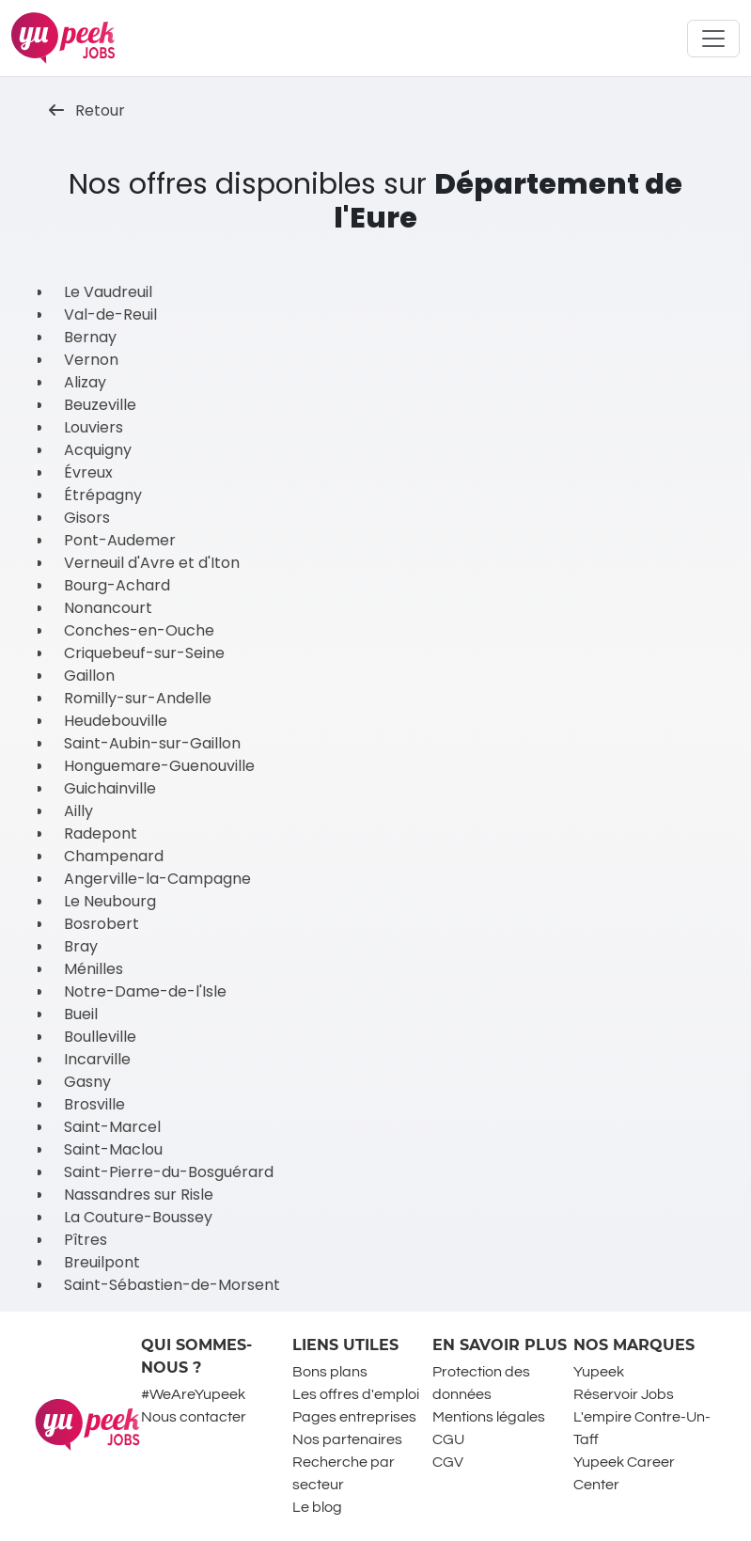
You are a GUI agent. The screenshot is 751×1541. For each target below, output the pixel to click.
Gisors (87, 517)
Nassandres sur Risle (138, 1194)
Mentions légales (488, 1416)
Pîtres (85, 1239)
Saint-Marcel (112, 1127)
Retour (87, 110)
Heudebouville (115, 720)
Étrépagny (103, 495)
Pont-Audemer (120, 540)
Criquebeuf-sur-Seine (144, 653)
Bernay (90, 337)
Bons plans (330, 1371)
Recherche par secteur (343, 1473)
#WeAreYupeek (193, 1394)
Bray (81, 946)
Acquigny (98, 450)
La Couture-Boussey (138, 1217)
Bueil (81, 1014)
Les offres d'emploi (355, 1394)
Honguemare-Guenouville (159, 766)
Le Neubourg (110, 901)
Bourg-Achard (117, 585)
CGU (448, 1439)
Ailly (78, 811)
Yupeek (598, 1371)
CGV (447, 1462)
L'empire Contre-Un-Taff (642, 1428)
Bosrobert (101, 924)
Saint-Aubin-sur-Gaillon (152, 743)
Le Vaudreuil (108, 292)
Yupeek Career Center (624, 1473)
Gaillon (89, 675)
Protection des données (481, 1383)
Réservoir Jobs (623, 1394)
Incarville (97, 1059)
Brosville (94, 1104)
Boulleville (100, 1036)
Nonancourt (108, 608)
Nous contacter (193, 1416)
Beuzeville (100, 405)
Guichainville (110, 788)
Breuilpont (102, 1262)
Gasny (87, 1082)
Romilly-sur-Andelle (137, 698)
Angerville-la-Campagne (157, 878)
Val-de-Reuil (110, 314)
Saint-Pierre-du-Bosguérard (169, 1172)
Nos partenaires (347, 1439)
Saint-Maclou (113, 1149)
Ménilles (93, 969)
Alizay (85, 382)
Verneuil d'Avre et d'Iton (152, 563)
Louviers (93, 427)
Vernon (91, 359)
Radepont (100, 833)
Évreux (88, 472)
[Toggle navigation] (713, 38)
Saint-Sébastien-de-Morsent (172, 1285)
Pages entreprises (354, 1416)
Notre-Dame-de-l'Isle (145, 991)
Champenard (114, 856)
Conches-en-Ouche (139, 630)
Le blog (317, 1507)
